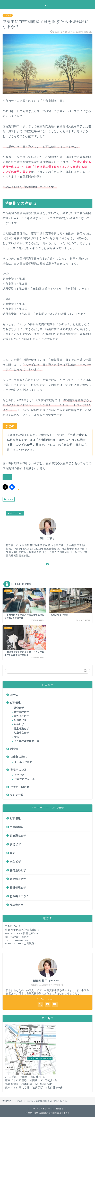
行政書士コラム (19, 896)
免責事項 (60, 1109)
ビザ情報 (7, 15)
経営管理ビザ (21, 712)
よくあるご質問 (23, 762)
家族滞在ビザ (21, 716)
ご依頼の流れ (18, 756)
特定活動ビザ (21, 728)
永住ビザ (19, 724)
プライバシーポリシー (40, 1109)
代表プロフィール (24, 779)
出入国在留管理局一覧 (26, 741)
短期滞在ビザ (21, 732)
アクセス (19, 775)
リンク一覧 (16, 794)
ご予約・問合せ (19, 786)
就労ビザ (19, 708)
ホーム (14, 694)
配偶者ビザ (20, 720)
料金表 (14, 748)
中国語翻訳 (16, 827)
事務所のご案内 (19, 769)
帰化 (16, 737)
